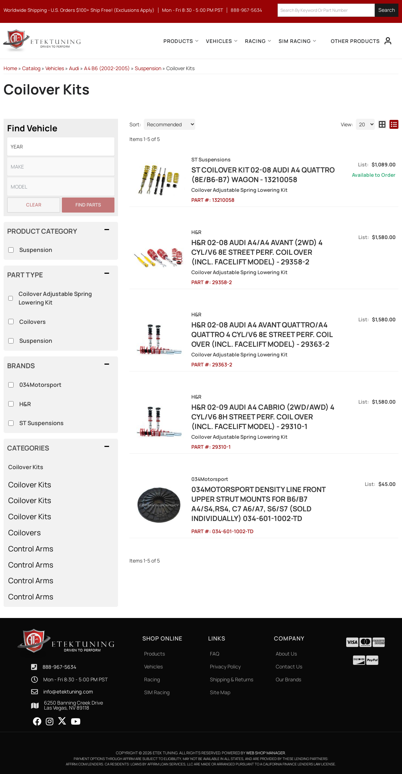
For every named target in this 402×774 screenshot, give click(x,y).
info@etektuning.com (68, 691)
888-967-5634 (59, 666)
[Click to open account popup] (388, 40)
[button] (338, 10)
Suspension (35, 341)
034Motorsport (40, 385)
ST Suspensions (41, 423)
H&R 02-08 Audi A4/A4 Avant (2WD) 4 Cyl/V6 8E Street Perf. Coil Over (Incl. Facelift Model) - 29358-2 (257, 252)
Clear (33, 204)
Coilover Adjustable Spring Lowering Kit (55, 298)
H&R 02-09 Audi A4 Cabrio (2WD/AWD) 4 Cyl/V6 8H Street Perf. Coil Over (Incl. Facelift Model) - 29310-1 (262, 416)
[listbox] (60, 146)
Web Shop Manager (265, 752)
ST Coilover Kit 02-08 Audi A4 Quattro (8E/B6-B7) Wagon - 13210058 (263, 174)
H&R (25, 404)
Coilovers (24, 532)
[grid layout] (382, 124)
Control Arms (30, 549)
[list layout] (393, 124)
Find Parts (88, 204)
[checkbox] (11, 385)
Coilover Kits (25, 467)
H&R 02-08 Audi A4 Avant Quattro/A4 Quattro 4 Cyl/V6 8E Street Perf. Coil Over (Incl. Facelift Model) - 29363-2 (262, 334)
